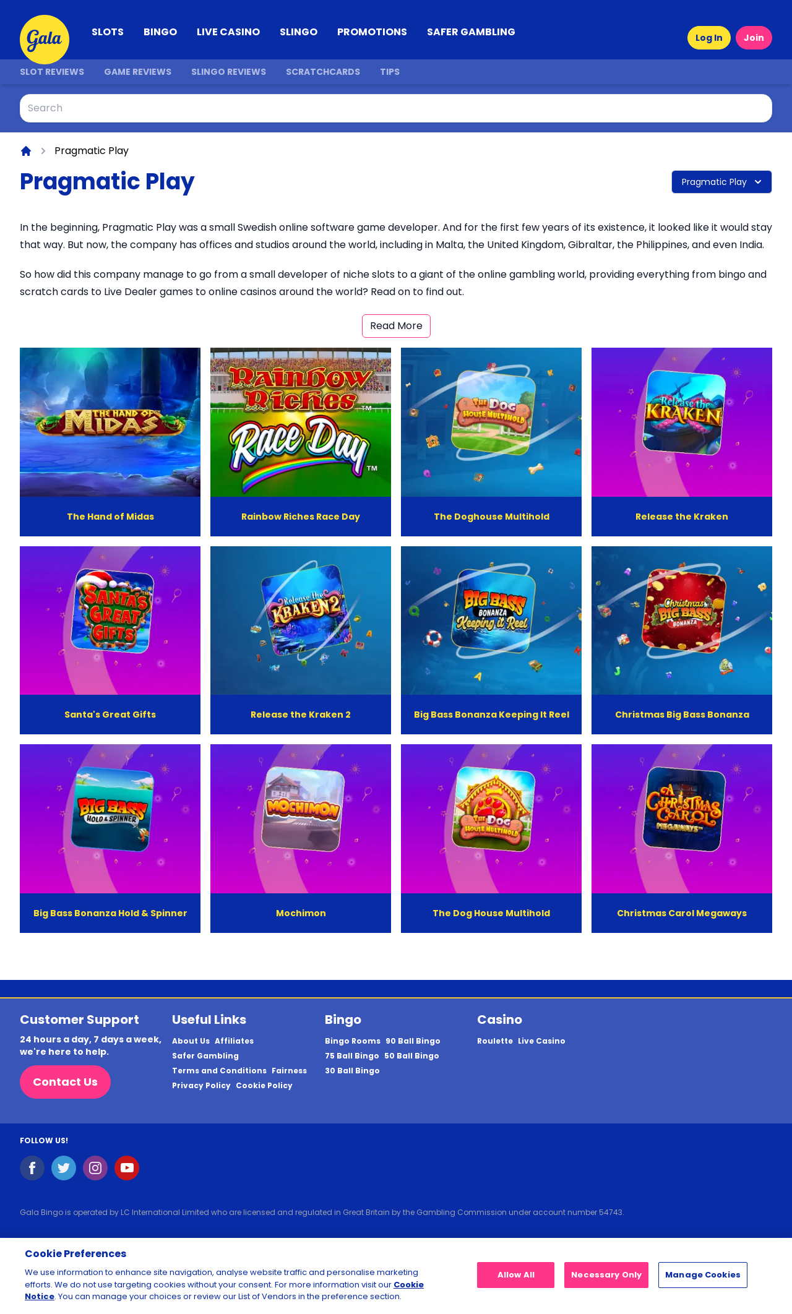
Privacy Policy (201, 1086)
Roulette (495, 1041)
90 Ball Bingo (413, 1041)
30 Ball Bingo (352, 1071)
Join (754, 38)
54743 (610, 1212)
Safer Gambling (205, 1056)
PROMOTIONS (372, 32)
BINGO (160, 32)
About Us (191, 1041)
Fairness (289, 1071)
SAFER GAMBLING (471, 32)
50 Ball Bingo (411, 1056)
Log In (709, 38)
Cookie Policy (264, 1086)
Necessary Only (606, 1280)
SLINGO (298, 32)
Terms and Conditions (219, 1071)
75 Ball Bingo (352, 1056)
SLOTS (108, 32)
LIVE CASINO (228, 32)
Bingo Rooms (353, 1041)
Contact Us (65, 1081)
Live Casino (542, 1041)
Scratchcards (323, 72)
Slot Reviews (52, 72)
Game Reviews (137, 72)
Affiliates (234, 1041)
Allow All (516, 1280)
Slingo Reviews (228, 72)
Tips (390, 72)
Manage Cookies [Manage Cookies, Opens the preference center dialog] (703, 1280)
